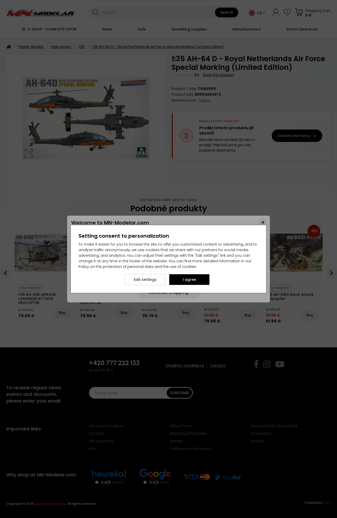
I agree (189, 279)
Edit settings (145, 279)
